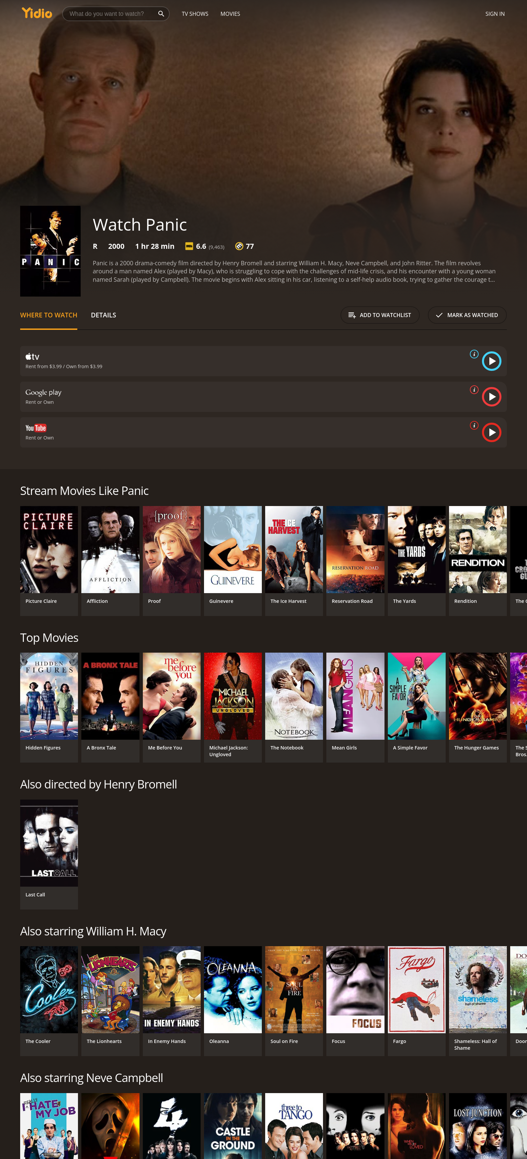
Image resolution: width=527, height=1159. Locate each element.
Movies (230, 13)
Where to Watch (48, 314)
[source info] (473, 354)
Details (103, 314)
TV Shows (195, 13)
